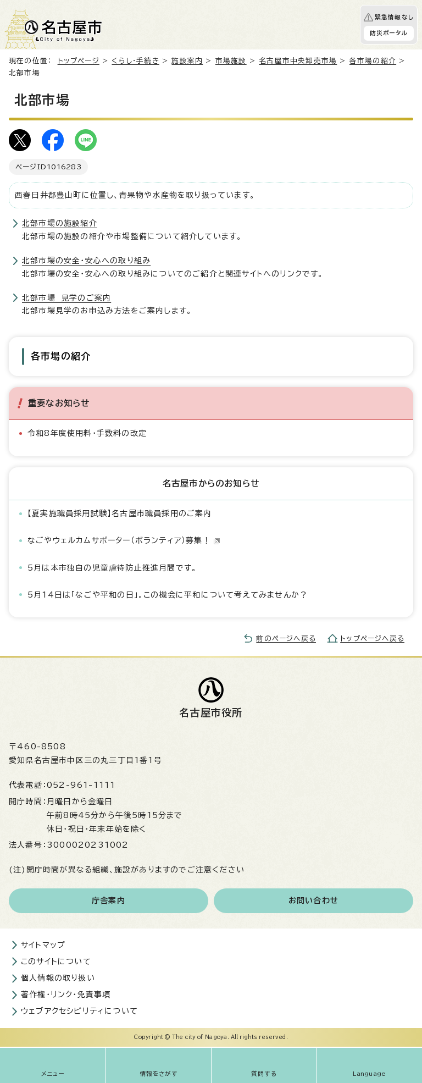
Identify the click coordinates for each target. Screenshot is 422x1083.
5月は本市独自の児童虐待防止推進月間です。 (112, 568)
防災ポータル (389, 33)
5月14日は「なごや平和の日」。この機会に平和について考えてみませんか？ (167, 595)
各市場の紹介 (372, 60)
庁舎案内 (108, 900)
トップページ (78, 60)
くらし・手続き (135, 60)
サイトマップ (43, 945)
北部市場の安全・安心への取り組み (86, 260)
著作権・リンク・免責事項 (65, 994)
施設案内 (187, 60)
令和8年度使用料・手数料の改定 (87, 433)
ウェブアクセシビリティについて (79, 1011)
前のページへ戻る (286, 638)
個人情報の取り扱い (58, 978)
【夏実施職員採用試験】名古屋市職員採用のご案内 (119, 513)
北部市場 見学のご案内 (66, 298)
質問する (264, 1073)
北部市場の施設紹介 (59, 223)
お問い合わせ (313, 900)
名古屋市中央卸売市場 (298, 60)
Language (369, 1073)
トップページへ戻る (372, 638)
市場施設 (231, 60)
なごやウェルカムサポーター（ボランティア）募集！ (123, 540)
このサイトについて (56, 961)
